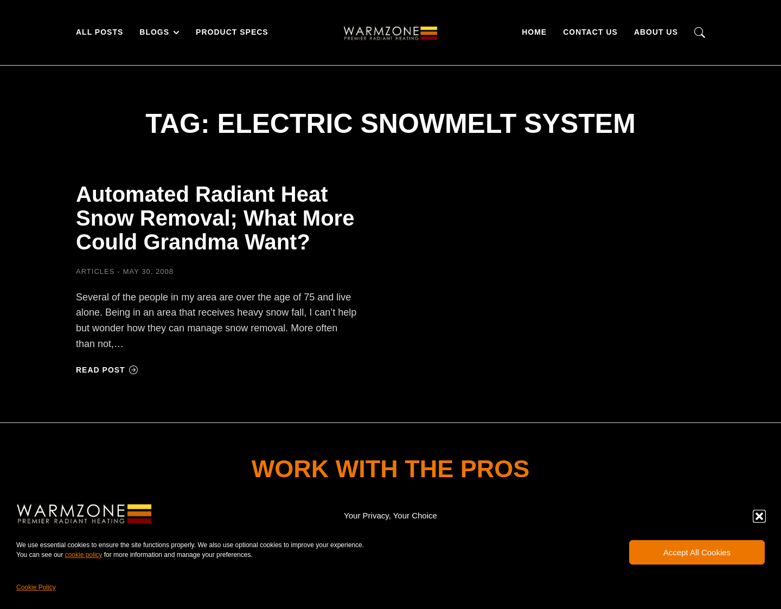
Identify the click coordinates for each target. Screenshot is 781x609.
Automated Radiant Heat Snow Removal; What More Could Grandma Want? (215, 218)
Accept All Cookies (697, 552)
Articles (95, 271)
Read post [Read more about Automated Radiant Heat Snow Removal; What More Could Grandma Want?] (107, 370)
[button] (759, 516)
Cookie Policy (36, 587)
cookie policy (84, 555)
